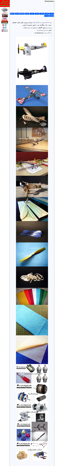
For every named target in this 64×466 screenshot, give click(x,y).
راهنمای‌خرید (51, 15)
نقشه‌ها (42, 13)
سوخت (25, 28)
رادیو (34, 28)
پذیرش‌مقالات (12, 13)
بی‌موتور (25, 22)
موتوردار (30, 22)
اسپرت (49, 25)
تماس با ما (46, 15)
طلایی (22, 22)
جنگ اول (42, 25)
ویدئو (32, 13)
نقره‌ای (18, 22)
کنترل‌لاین (14, 22)
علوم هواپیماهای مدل (38, 33)
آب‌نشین (34, 25)
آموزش (37, 13)
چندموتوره (29, 25)
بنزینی (44, 28)
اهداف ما (46, 13)
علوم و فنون (17, 13)
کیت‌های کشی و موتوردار (27, 14)
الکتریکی (40, 28)
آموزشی (25, 25)
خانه (51, 13)
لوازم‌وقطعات (22, 13)
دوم (38, 25)
